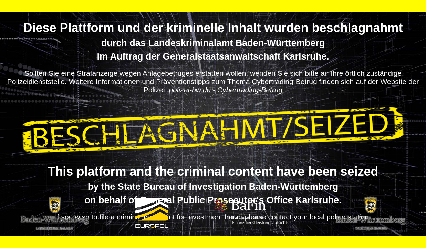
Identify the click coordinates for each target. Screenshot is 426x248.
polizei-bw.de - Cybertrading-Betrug (225, 90)
